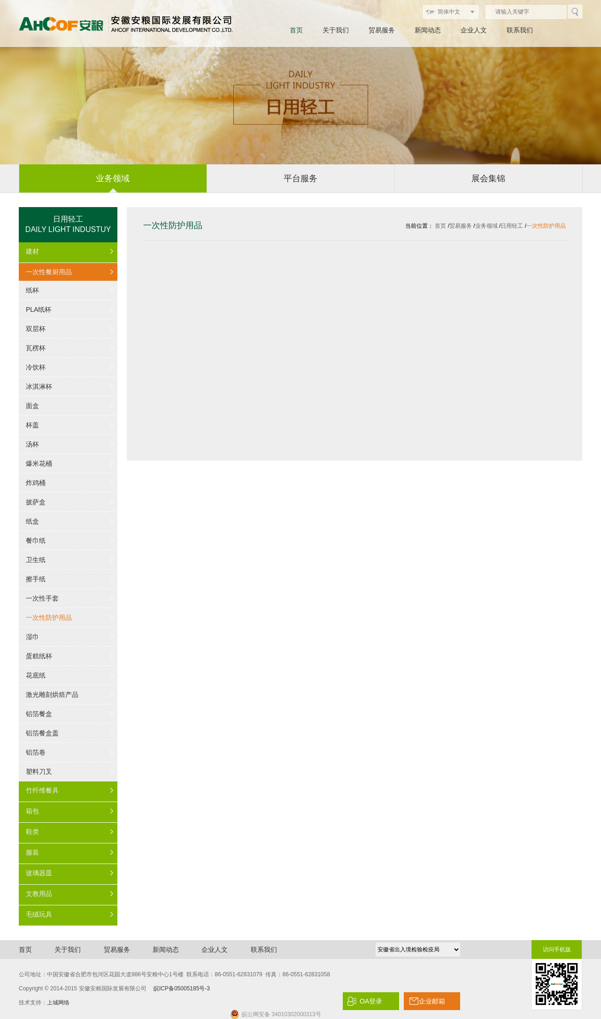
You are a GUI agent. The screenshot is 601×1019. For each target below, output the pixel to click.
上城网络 (58, 1002)
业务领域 (486, 226)
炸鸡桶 (36, 482)
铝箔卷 (36, 752)
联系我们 (520, 30)
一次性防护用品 (49, 617)
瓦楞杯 (36, 348)
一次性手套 (42, 598)
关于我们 (336, 30)
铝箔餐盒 (39, 714)
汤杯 (32, 444)
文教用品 (39, 893)
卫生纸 (36, 560)
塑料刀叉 (39, 771)
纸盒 (32, 521)
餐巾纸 (36, 540)
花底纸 (36, 675)
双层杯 (36, 328)
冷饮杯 (36, 367)
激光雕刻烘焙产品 (52, 694)
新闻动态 (428, 30)
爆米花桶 (39, 463)
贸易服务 (382, 30)
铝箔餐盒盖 (42, 733)
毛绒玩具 (39, 914)
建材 (32, 251)
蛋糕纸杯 (39, 656)
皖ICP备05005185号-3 (182, 988)
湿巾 (32, 637)
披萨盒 (36, 502)
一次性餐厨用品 (49, 272)
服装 (32, 852)
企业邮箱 (432, 1001)
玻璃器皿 (39, 873)
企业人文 (474, 30)
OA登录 (371, 1001)
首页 (296, 30)
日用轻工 (512, 226)
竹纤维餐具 (42, 790)
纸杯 (32, 290)
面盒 (32, 405)
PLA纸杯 (38, 309)
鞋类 (32, 831)
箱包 (32, 811)
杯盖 (32, 425)
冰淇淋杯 (39, 386)
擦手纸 (36, 579)
